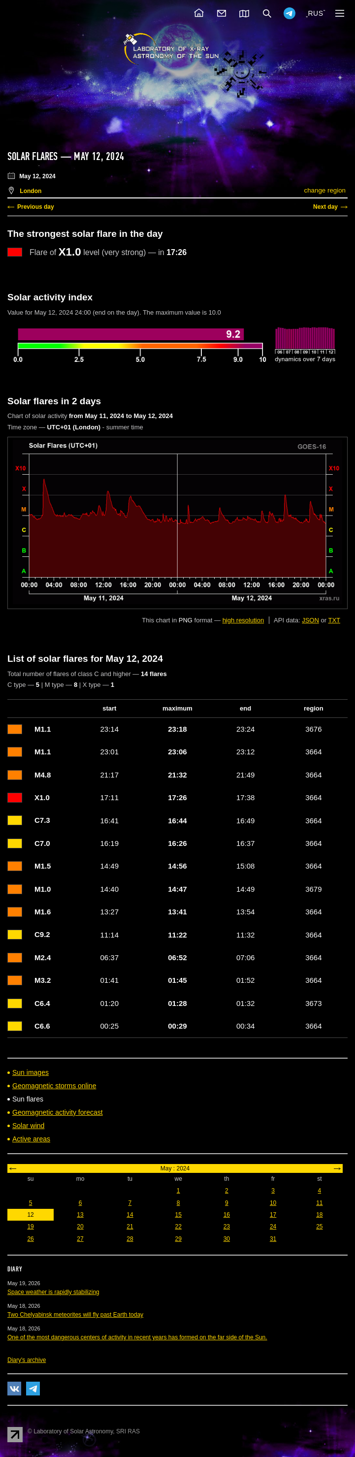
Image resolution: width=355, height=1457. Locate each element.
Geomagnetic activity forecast (57, 1112)
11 (319, 1202)
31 (273, 1238)
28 (130, 1238)
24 (273, 1226)
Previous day (35, 206)
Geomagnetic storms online (54, 1086)
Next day (325, 206)
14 (130, 1214)
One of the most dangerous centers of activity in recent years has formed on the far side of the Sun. (137, 1337)
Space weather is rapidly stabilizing (53, 1292)
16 (227, 1214)
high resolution (243, 620)
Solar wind (28, 1126)
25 (319, 1226)
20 (80, 1226)
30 (227, 1238)
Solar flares (32, 156)
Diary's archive (26, 1360)
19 (30, 1226)
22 (178, 1226)
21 (130, 1226)
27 (80, 1238)
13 (80, 1214)
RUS (315, 13)
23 (227, 1226)
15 (178, 1214)
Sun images (30, 1072)
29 (178, 1238)
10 (273, 1202)
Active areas (31, 1139)
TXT (334, 620)
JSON (310, 620)
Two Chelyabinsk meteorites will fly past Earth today (75, 1314)
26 (30, 1238)
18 (319, 1214)
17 (273, 1214)
